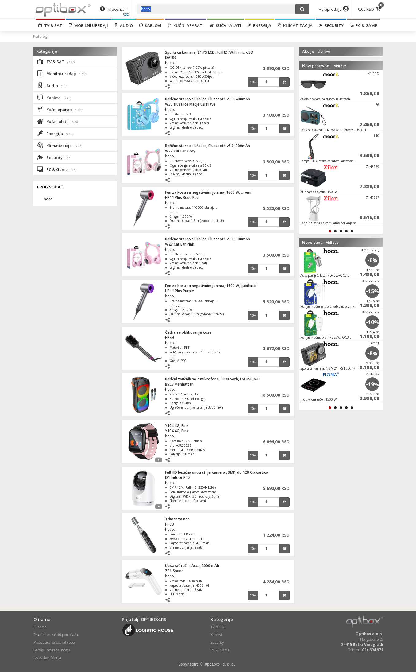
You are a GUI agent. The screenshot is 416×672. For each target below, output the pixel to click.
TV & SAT (50, 25)
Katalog (40, 36)
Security (331, 25)
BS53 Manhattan (179, 384)
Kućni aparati (186, 25)
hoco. (170, 62)
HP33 (169, 524)
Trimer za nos (177, 519)
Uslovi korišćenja (47, 657)
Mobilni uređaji (88, 25)
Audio (123, 25)
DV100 (170, 57)
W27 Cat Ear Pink (179, 244)
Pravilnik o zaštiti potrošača (55, 634)
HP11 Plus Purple (179, 290)
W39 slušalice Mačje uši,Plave (190, 104)
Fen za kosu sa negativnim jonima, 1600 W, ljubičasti (210, 285)
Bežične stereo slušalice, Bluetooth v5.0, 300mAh (207, 145)
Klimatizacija (295, 25)
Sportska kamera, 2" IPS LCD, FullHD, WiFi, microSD (209, 52)
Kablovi (150, 25)
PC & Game (363, 25)
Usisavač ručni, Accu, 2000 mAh (192, 565)
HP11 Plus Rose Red (182, 197)
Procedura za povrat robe (54, 642)
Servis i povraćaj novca (51, 650)
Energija (259, 25)
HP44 (169, 337)
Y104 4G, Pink (177, 425)
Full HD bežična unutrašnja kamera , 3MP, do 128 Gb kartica (216, 472)
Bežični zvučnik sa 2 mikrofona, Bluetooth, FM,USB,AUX (212, 379)
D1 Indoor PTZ (178, 477)
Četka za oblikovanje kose (188, 332)
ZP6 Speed (174, 570)
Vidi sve (324, 51)
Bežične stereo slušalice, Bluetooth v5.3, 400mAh (207, 99)
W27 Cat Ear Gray (180, 150)
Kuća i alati (225, 25)
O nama (40, 627)
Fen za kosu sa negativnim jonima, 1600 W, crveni (208, 192)
